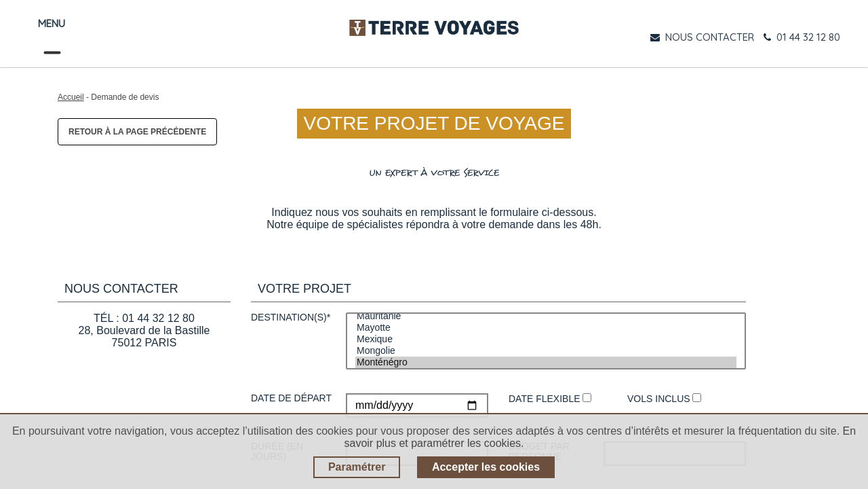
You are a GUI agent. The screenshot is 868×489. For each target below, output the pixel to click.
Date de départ (291, 398)
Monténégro (545, 362)
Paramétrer (357, 467)
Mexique (545, 339)
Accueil (71, 97)
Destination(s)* (290, 317)
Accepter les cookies (486, 467)
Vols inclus (664, 398)
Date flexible (550, 398)
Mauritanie (545, 316)
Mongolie (545, 351)
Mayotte (545, 327)
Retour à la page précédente (137, 132)
